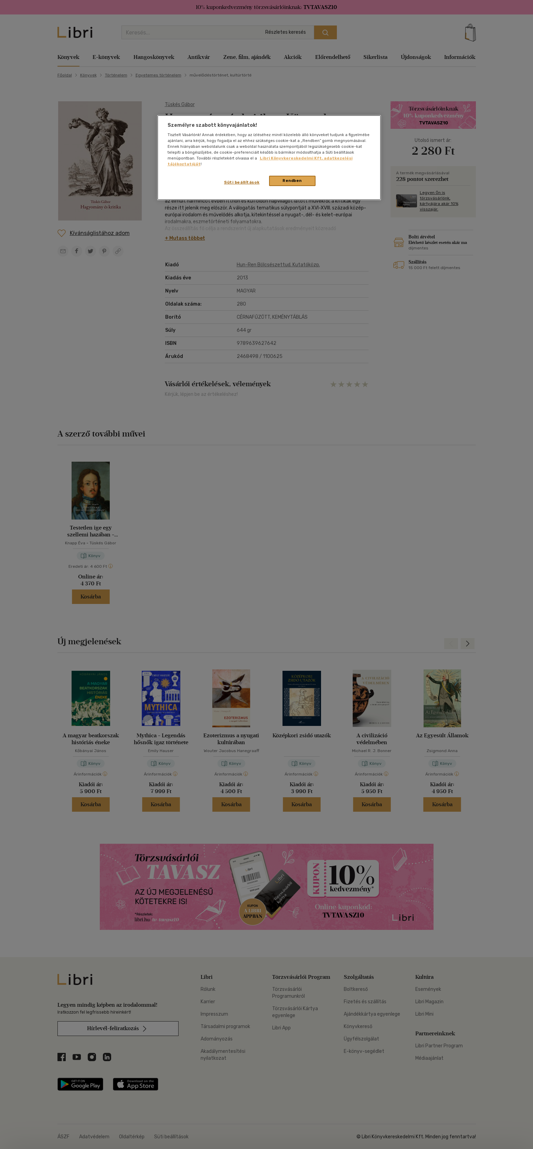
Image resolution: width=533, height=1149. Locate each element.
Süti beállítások (241, 182)
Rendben (292, 180)
